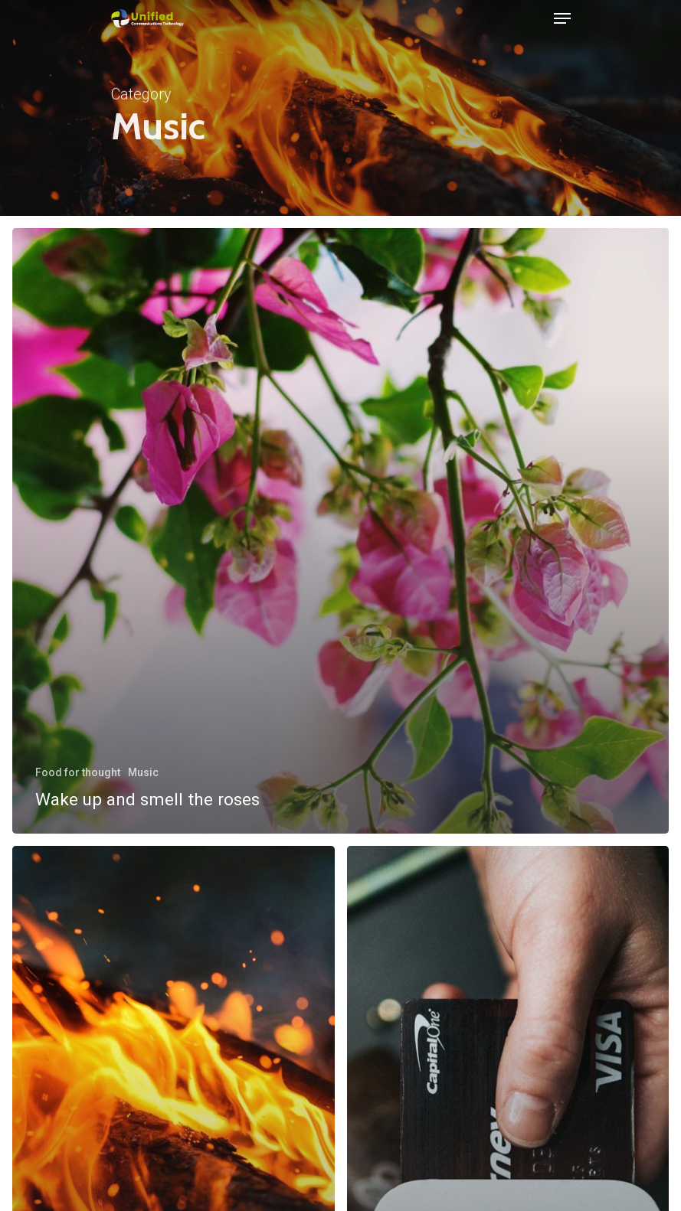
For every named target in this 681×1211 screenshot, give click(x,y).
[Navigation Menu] (562, 18)
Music (143, 772)
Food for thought (77, 772)
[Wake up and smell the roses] (340, 531)
